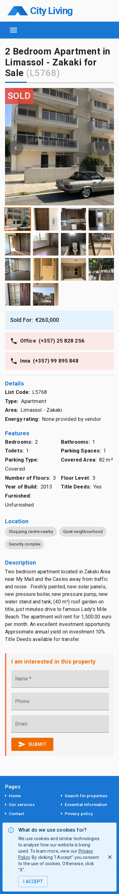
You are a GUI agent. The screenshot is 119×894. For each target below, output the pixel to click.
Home (15, 795)
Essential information (86, 804)
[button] (103, 146)
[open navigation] (13, 30)
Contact (16, 813)
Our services (22, 804)
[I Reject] (110, 857)
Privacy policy (79, 813)
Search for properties (86, 795)
